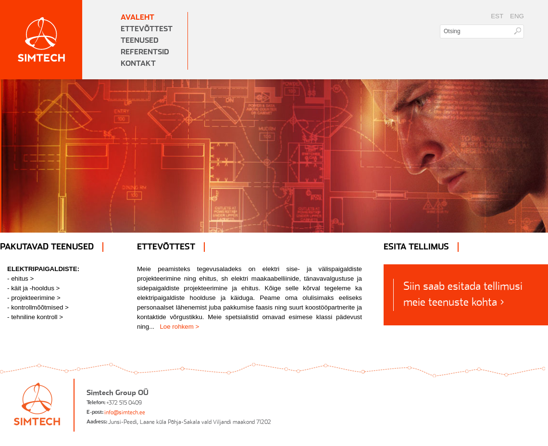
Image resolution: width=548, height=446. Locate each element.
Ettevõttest (147, 29)
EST (497, 16)
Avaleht (137, 17)
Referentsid (145, 52)
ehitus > (22, 278)
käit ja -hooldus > (35, 288)
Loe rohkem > (179, 326)
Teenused (140, 40)
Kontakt (138, 63)
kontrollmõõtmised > (40, 307)
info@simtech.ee (124, 412)
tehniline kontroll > (37, 317)
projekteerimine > (36, 297)
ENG (517, 16)
